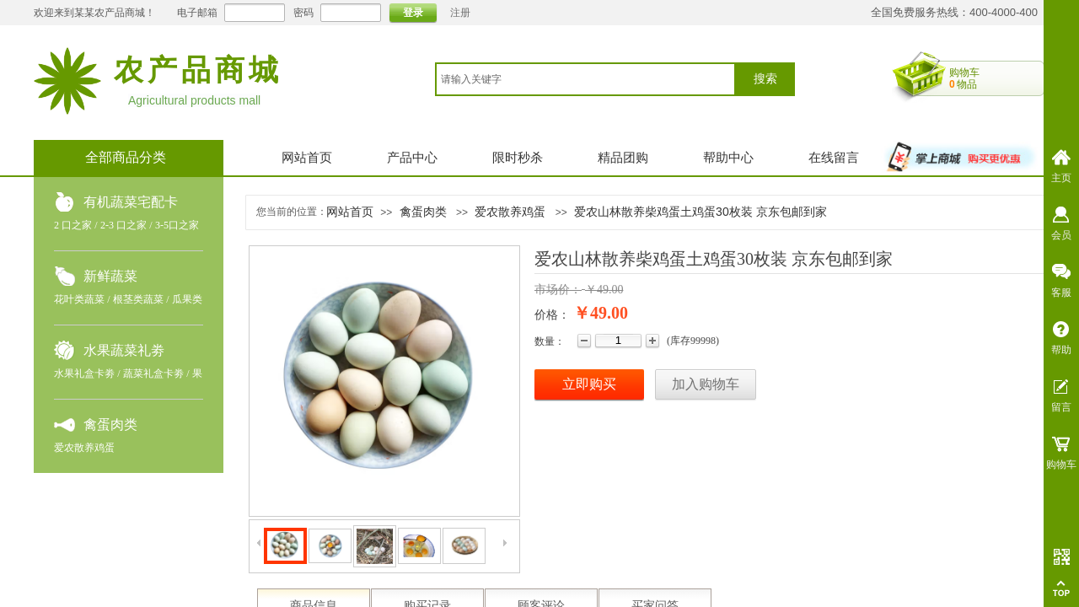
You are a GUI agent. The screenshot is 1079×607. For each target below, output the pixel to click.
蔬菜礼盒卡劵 (153, 373)
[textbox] (585, 79)
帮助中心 (728, 157)
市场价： (558, 289)
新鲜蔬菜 (110, 276)
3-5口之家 (177, 225)
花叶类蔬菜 (79, 299)
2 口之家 (73, 225)
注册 (460, 13)
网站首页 (307, 157)
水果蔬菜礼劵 (123, 350)
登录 (413, 13)
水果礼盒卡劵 (84, 373)
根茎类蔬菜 (138, 299)
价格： (552, 315)
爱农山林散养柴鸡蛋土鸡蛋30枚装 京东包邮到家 (700, 211)
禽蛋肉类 (110, 424)
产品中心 (412, 157)
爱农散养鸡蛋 (84, 448)
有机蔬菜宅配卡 (130, 202)
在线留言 (833, 157)
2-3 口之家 (123, 225)
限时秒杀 (517, 157)
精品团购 (623, 157)
